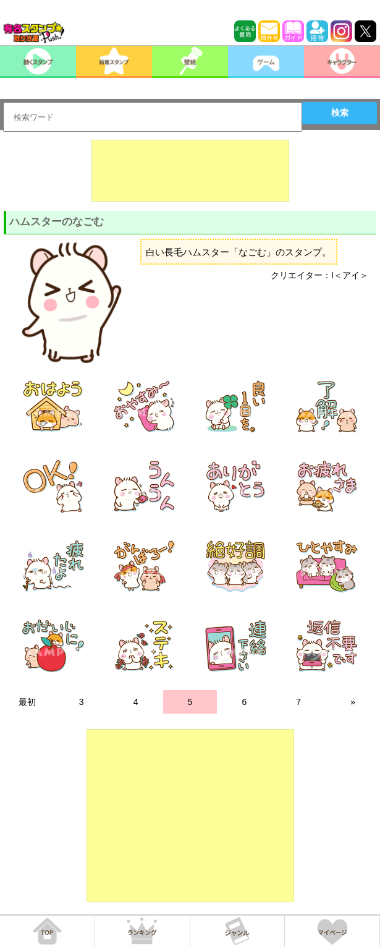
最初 (27, 702)
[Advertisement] (190, 171)
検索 (339, 112)
